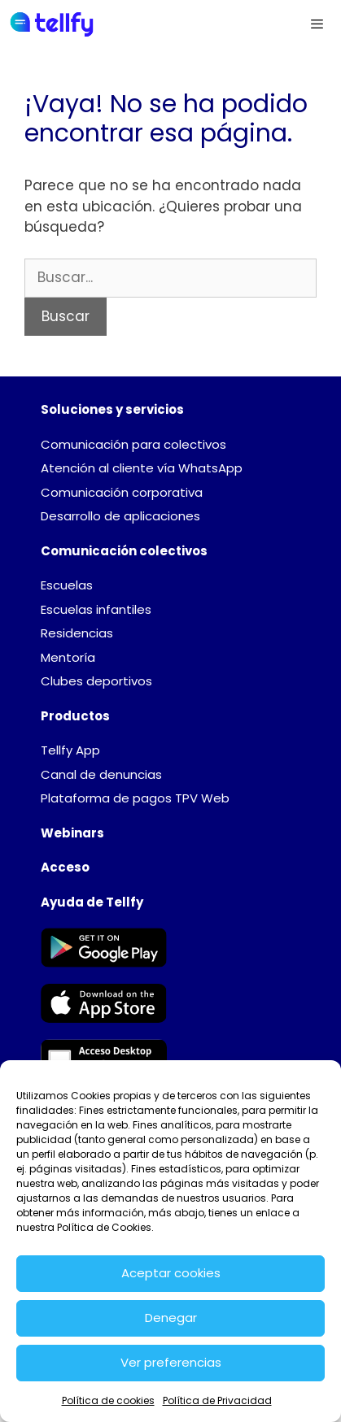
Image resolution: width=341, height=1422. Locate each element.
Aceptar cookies (171, 1272)
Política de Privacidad (217, 1400)
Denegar (171, 1317)
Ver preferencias (170, 1362)
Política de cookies (108, 1400)
